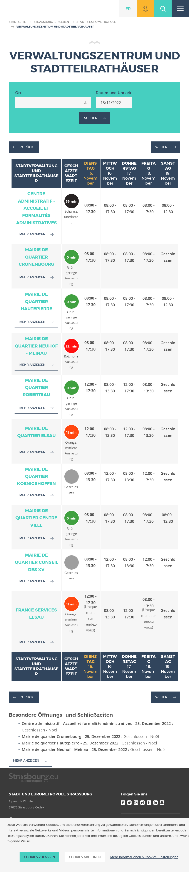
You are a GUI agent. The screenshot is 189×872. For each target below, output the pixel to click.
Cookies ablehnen (85, 857)
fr (128, 8)
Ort (18, 93)
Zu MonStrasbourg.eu (145, 8)
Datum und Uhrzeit (113, 93)
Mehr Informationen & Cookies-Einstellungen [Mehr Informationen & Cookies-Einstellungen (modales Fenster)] (144, 857)
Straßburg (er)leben (51, 22)
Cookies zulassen (39, 857)
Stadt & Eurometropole (96, 22)
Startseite (17, 22)
